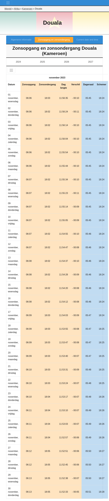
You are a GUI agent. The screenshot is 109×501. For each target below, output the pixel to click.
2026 (66, 62)
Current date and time (87, 39)
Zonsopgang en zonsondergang (54, 39)
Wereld (7, 9)
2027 (90, 62)
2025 (42, 62)
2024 (18, 62)
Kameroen (27, 9)
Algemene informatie (21, 39)
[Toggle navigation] (8, 3)
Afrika (17, 9)
